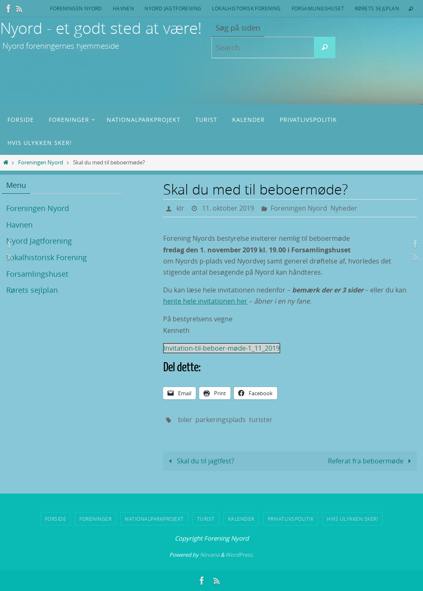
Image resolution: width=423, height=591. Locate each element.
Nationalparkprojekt (154, 518)
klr (180, 208)
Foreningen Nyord (76, 8)
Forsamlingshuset (318, 8)
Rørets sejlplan (377, 8)
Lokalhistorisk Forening (246, 8)
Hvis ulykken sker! (352, 518)
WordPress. (240, 554)
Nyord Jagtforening (173, 8)
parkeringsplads (220, 419)
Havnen (123, 8)
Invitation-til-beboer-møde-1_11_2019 (222, 348)
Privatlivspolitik (291, 518)
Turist (206, 518)
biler (185, 419)
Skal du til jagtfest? (200, 460)
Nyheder (343, 208)
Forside (56, 518)
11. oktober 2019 (228, 208)
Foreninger (95, 518)
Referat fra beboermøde (371, 460)
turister (261, 419)
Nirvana (209, 554)
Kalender (241, 518)
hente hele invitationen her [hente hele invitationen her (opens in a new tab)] (205, 301)
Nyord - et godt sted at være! (101, 27)
